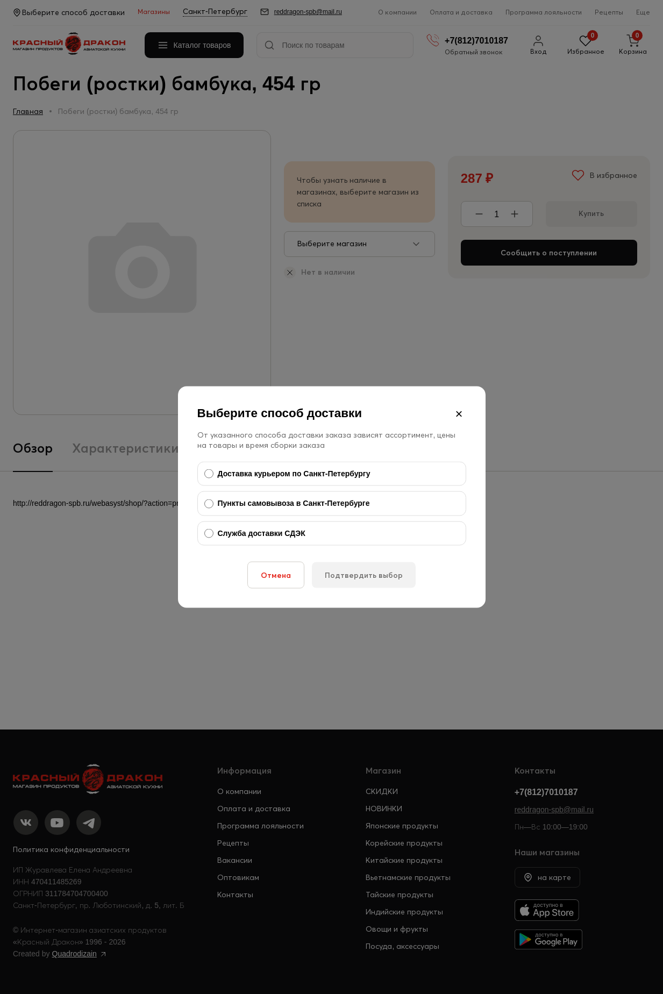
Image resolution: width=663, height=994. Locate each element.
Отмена (276, 575)
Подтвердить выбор (364, 575)
